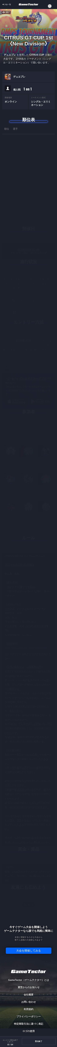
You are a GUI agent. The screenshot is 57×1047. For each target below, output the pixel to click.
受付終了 (38, 1041)
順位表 (28, 119)
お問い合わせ (28, 1002)
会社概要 (28, 994)
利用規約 (28, 1009)
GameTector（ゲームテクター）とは (28, 980)
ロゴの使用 (28, 1031)
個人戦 (22, 89)
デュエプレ (19, 77)
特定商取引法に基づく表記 (28, 1024)
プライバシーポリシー (28, 1016)
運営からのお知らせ (29, 987)
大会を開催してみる (28, 950)
